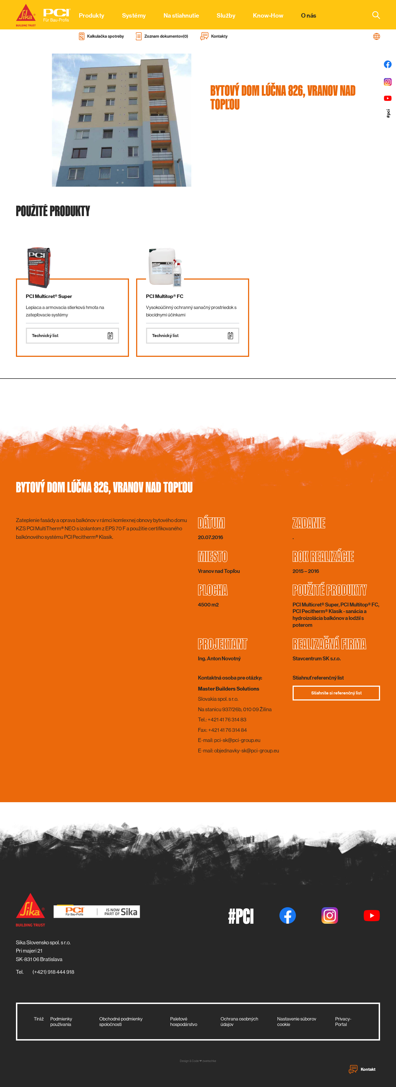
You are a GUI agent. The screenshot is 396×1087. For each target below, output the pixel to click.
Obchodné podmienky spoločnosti (120, 1021)
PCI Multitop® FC (164, 296)
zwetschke (209, 1061)
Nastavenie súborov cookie (296, 1021)
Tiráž (39, 1019)
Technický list (72, 335)
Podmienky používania (61, 1021)
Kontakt (362, 1069)
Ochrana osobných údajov (239, 1021)
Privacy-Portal (343, 1021)
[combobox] (373, 15)
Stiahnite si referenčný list (336, 693)
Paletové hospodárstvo (183, 1021)
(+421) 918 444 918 (53, 972)
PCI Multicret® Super (49, 296)
